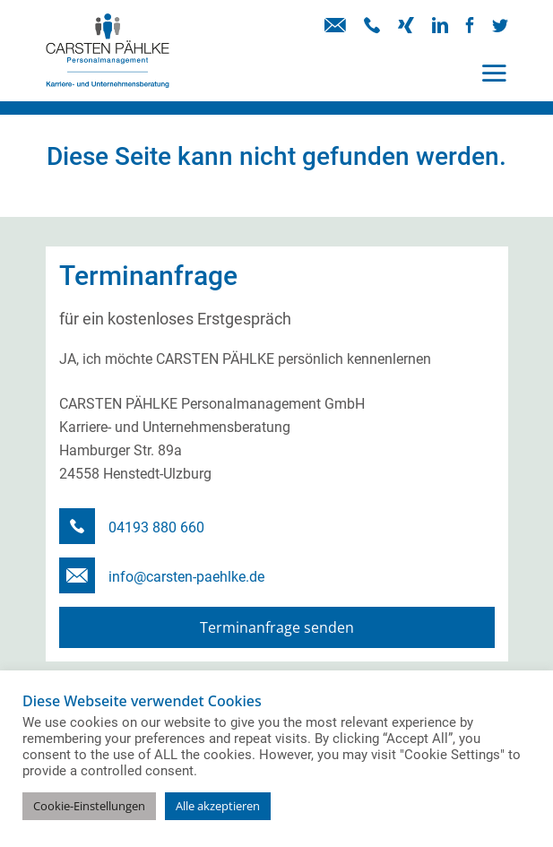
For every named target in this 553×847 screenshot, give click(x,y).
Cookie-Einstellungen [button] (89, 806)
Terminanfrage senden (277, 627)
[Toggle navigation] (494, 73)
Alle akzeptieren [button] (218, 806)
